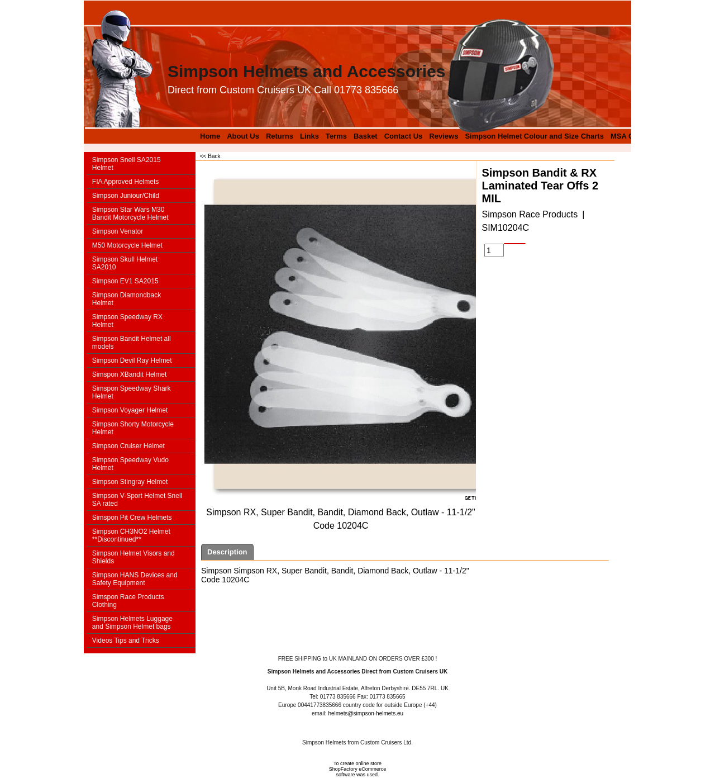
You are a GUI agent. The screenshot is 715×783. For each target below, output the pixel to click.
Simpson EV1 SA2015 (125, 281)
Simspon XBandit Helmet (129, 374)
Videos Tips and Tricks (125, 640)
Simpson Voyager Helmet (130, 410)
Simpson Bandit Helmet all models (131, 342)
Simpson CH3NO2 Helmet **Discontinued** (131, 535)
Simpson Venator (117, 231)
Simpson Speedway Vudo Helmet (130, 464)
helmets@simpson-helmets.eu (365, 713)
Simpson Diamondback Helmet (126, 299)
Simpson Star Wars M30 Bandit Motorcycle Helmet (130, 213)
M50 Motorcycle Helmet (127, 245)
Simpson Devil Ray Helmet (132, 360)
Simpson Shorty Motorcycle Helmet (133, 428)
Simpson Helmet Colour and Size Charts (534, 136)
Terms (336, 136)
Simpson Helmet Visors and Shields (133, 557)
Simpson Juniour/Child (125, 196)
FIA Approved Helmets (125, 182)
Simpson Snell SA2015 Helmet (126, 164)
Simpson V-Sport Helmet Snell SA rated (137, 499)
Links (309, 136)
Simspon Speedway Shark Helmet (131, 392)
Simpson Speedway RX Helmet (127, 321)
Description (227, 552)
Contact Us (403, 136)
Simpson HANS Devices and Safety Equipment (135, 579)
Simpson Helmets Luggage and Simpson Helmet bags (132, 622)
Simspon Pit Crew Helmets (132, 517)
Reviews (443, 136)
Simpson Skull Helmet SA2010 (125, 263)
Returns (279, 136)
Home (210, 136)
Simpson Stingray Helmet (130, 482)
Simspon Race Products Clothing (128, 601)
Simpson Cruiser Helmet (128, 446)
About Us (243, 136)
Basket (366, 136)
